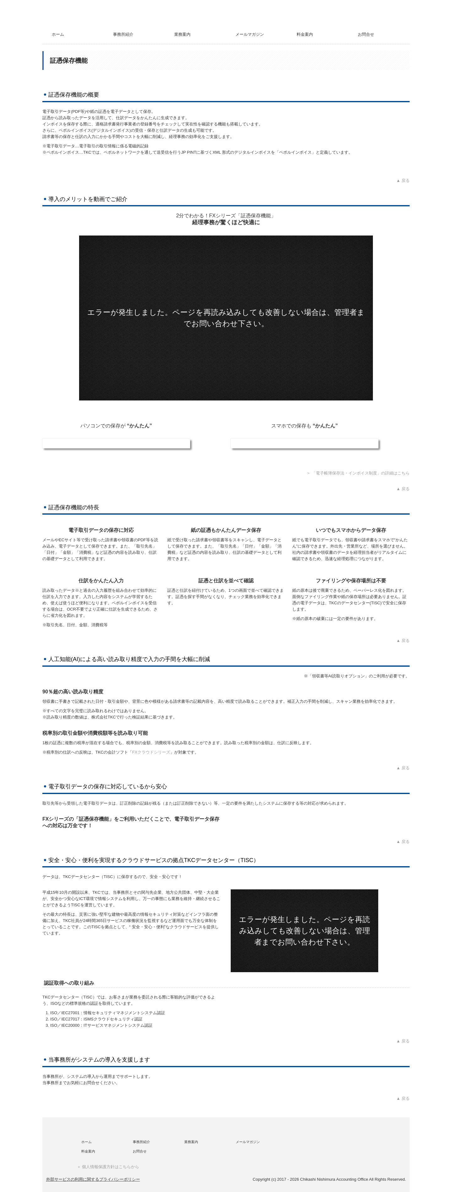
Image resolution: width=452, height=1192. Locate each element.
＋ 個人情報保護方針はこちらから (108, 1166)
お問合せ (366, 34)
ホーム (58, 34)
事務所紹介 (123, 34)
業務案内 (182, 34)
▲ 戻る (403, 180)
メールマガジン (249, 34)
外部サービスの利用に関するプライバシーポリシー (93, 1179)
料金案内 (305, 34)
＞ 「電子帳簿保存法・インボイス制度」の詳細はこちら (358, 473)
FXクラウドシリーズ (151, 752)
